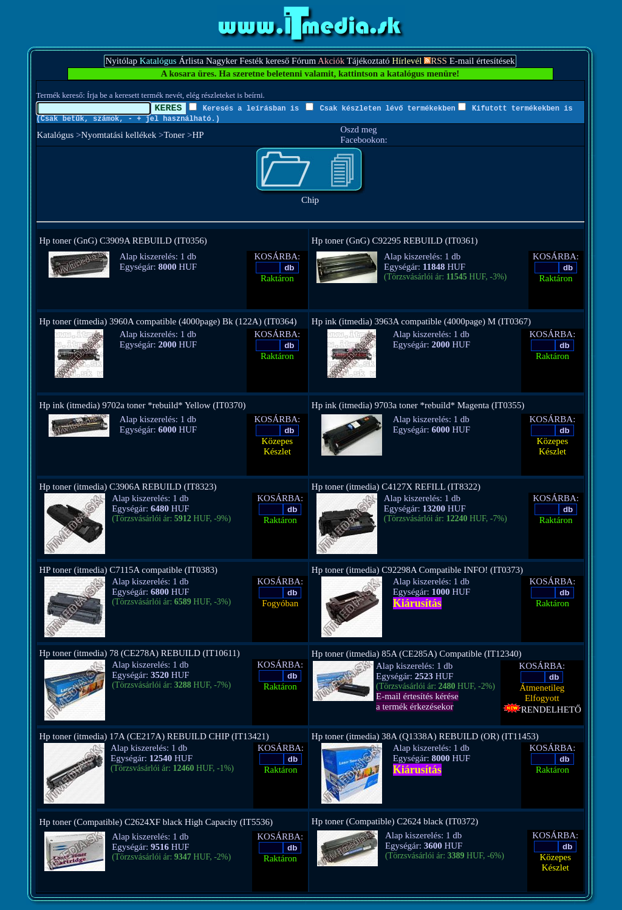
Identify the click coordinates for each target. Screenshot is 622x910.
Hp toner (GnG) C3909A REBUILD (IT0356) (123, 240)
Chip (310, 196)
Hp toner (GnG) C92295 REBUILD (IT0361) (395, 240)
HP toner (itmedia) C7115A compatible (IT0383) (128, 570)
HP (197, 135)
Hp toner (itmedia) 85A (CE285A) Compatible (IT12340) (417, 654)
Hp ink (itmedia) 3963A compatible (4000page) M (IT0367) (421, 321)
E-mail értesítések (482, 61)
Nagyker (222, 61)
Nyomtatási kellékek (119, 135)
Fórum (304, 61)
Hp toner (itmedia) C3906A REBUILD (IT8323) (128, 486)
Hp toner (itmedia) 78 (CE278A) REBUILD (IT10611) (139, 653)
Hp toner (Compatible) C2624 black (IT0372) (395, 821)
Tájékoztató (368, 61)
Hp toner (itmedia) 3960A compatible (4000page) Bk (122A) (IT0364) (168, 321)
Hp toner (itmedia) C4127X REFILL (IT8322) (396, 486)
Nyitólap (121, 61)
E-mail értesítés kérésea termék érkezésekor (417, 701)
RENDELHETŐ (542, 709)
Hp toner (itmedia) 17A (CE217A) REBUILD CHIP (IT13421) (154, 736)
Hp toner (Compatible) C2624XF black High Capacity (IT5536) (156, 822)
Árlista (191, 61)
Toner (174, 135)
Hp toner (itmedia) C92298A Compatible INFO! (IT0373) (417, 570)
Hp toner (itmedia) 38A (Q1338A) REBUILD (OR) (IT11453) (425, 736)
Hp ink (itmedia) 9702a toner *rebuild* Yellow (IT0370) (142, 405)
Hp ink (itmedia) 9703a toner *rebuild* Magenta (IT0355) (418, 405)
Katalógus (55, 135)
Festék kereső (264, 61)
